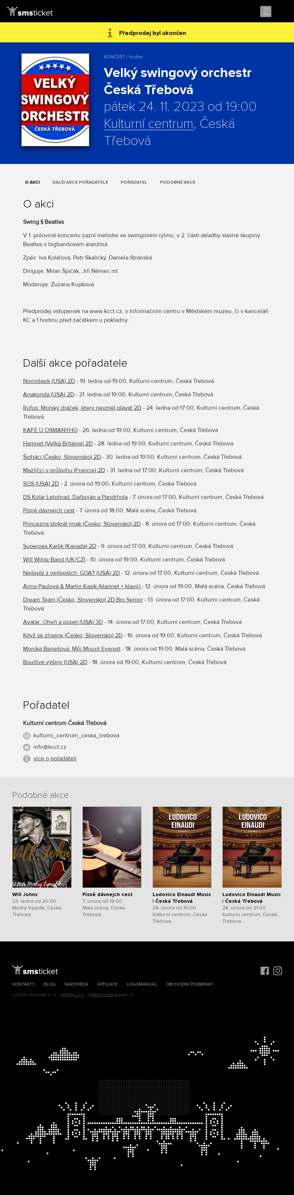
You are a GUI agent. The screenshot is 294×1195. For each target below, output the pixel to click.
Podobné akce (177, 182)
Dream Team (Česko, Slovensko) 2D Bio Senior (83, 599)
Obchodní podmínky (189, 984)
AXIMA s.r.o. (73, 995)
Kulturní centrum (148, 124)
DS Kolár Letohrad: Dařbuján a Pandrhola (75, 497)
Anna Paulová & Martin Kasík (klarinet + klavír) (82, 586)
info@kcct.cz (49, 747)
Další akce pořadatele (80, 182)
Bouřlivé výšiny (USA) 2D (55, 662)
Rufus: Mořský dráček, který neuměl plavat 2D (82, 408)
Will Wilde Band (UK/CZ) (54, 559)
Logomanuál (142, 984)
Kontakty (24, 984)
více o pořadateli (54, 758)
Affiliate (107, 984)
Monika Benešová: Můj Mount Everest (72, 649)
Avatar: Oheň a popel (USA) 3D (63, 622)
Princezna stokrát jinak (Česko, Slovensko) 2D (82, 524)
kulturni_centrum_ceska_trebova (76, 735)
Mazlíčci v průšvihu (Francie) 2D (64, 470)
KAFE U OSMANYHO (50, 430)
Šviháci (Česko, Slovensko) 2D (62, 457)
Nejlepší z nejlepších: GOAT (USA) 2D (71, 573)
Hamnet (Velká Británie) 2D (58, 443)
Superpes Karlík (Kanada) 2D (59, 546)
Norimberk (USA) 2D (49, 381)
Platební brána (103, 995)
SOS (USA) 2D (41, 483)
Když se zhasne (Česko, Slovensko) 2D (72, 635)
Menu (282, 12)
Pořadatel (134, 182)
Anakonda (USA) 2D (48, 394)
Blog (50, 984)
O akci (32, 182)
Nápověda (76, 984)
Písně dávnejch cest (49, 510)
